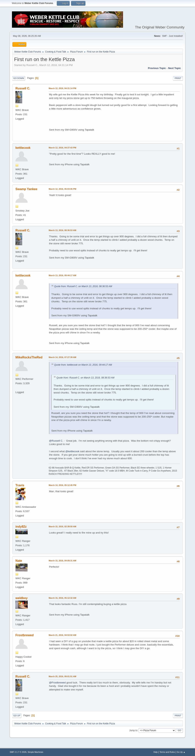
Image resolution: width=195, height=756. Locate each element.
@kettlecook (72, 451)
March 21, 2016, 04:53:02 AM (62, 635)
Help (155, 752)
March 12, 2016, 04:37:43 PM (62, 147)
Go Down (18, 78)
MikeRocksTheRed (28, 357)
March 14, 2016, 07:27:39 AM (62, 357)
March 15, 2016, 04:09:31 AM (62, 560)
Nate (18, 560)
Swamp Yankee (26, 189)
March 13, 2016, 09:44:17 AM (62, 275)
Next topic (174, 68)
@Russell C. (56, 440)
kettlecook (22, 147)
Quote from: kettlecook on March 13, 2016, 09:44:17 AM (83, 365)
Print (178, 78)
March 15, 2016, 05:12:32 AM (62, 598)
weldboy (21, 598)
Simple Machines (35, 752)
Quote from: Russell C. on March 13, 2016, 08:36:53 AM (83, 286)
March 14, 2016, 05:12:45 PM (62, 485)
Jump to (133, 730)
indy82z (21, 526)
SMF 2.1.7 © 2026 (18, 752)
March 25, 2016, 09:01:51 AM (62, 676)
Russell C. (22, 88)
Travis (19, 485)
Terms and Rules (167, 752)
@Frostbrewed (57, 682)
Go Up (16, 715)
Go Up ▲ (181, 752)
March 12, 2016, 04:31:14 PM (62, 88)
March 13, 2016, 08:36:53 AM (62, 230)
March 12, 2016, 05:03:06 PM (62, 189)
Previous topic (157, 68)
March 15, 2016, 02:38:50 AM (62, 526)
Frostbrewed (24, 635)
